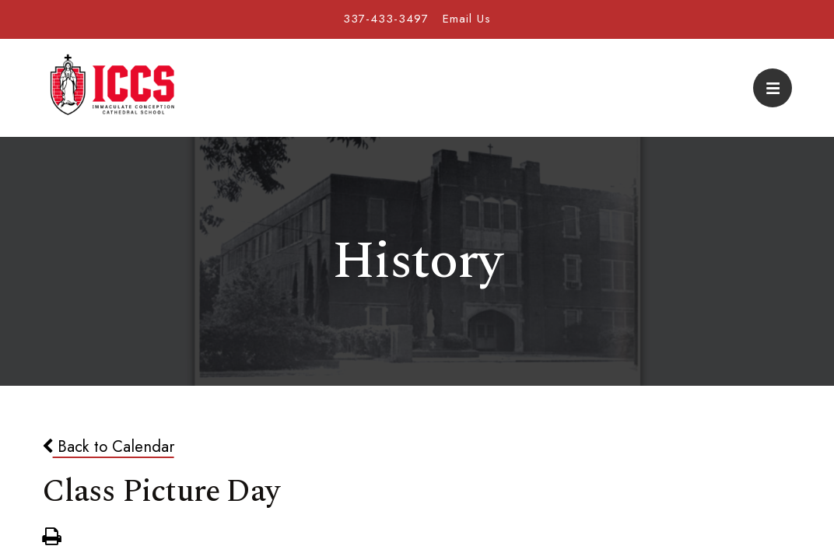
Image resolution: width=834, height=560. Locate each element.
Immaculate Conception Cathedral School (112, 88)
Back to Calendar (108, 446)
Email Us (467, 18)
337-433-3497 (386, 18)
